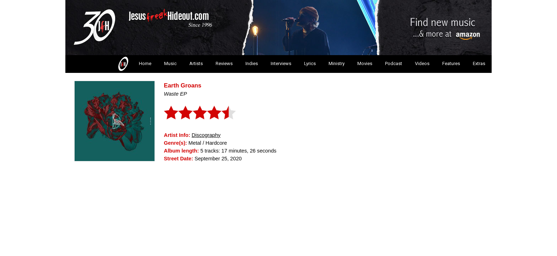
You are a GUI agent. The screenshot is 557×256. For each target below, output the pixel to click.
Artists (196, 63)
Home (134, 64)
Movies (364, 63)
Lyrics (310, 63)
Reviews (224, 63)
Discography (205, 135)
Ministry (337, 63)
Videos (422, 63)
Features (451, 63)
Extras (479, 63)
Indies (251, 63)
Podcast (393, 63)
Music (170, 63)
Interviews (281, 63)
